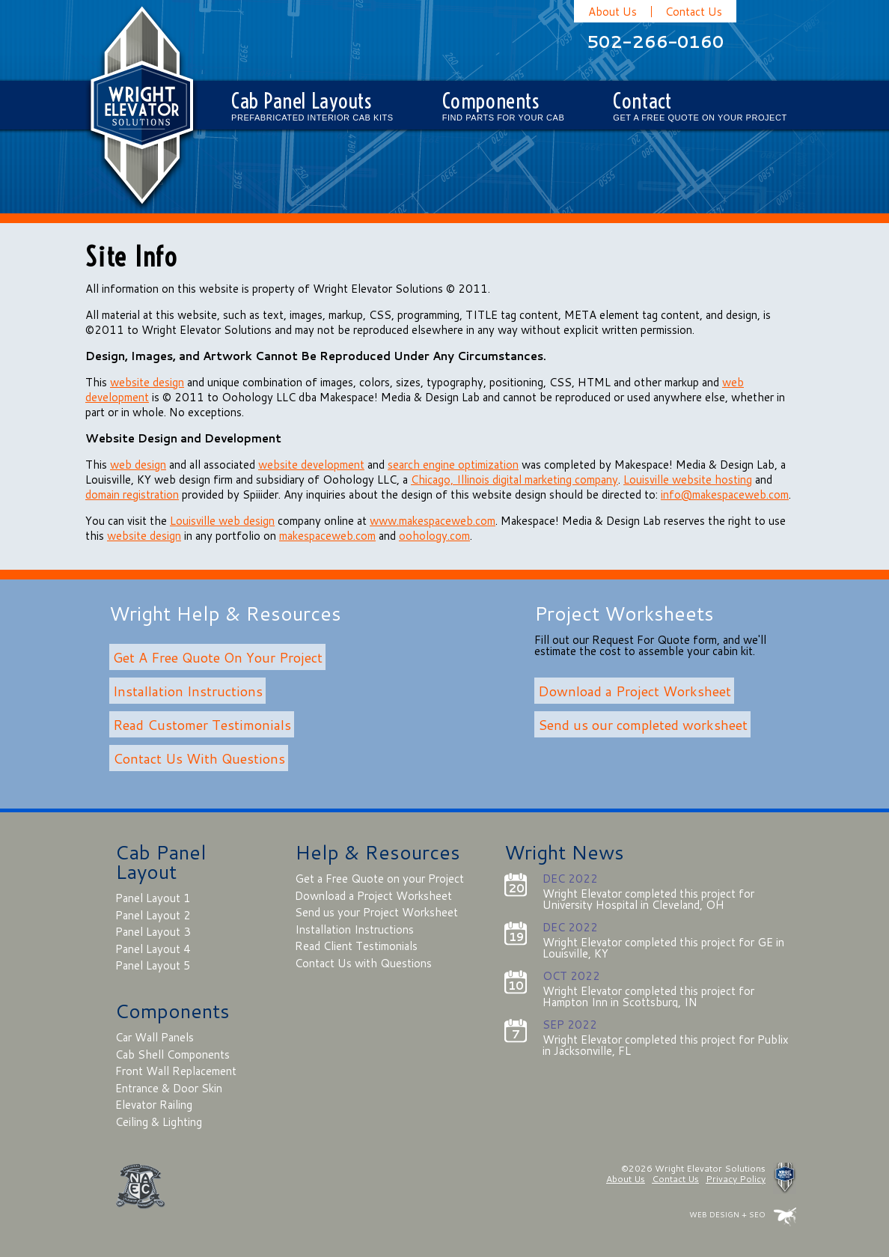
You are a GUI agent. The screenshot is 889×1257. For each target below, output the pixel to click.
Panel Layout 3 (153, 932)
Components (503, 108)
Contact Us (693, 11)
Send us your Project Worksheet (376, 912)
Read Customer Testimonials (202, 724)
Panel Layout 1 (153, 898)
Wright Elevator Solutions (141, 106)
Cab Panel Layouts (312, 108)
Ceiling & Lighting (158, 1122)
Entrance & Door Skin (168, 1088)
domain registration (132, 494)
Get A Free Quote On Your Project (218, 656)
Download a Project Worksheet (634, 690)
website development (311, 464)
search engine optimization (453, 464)
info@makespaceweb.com (725, 494)
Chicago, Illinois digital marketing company (514, 479)
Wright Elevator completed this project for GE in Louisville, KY (663, 947)
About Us (612, 11)
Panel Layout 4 (153, 949)
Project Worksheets (624, 613)
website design (147, 382)
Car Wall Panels (154, 1037)
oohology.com (434, 536)
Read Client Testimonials (356, 946)
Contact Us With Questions (199, 757)
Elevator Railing (153, 1105)
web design (138, 464)
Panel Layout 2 (153, 915)
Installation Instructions (188, 690)
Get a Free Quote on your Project (379, 878)
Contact (699, 108)
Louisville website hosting (687, 479)
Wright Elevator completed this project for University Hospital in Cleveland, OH (648, 899)
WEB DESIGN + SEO (727, 1214)
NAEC (140, 1186)
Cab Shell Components (172, 1054)
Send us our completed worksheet (643, 724)
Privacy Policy (736, 1178)
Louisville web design (222, 521)
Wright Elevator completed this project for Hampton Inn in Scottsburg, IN (648, 996)
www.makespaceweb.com (432, 521)
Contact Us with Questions (363, 963)
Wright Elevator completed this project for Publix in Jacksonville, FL (666, 1045)
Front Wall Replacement (175, 1071)
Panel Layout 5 (153, 965)
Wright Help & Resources (225, 613)
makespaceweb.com (327, 536)
